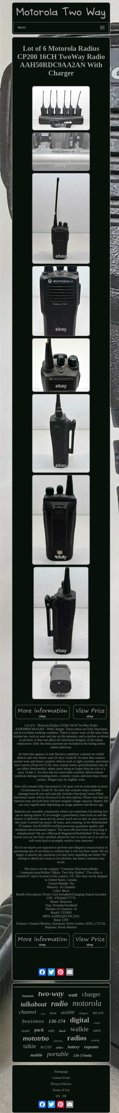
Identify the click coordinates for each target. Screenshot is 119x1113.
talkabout (34, 1004)
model (25, 1031)
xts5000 (67, 1012)
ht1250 (46, 1047)
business (33, 1021)
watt (72, 995)
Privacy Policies (61, 1084)
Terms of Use (61, 1090)
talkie (29, 1046)
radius (97, 1022)
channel (27, 1012)
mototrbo (36, 1038)
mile (51, 1031)
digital (79, 1020)
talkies (59, 1047)
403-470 (98, 1013)
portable (58, 1053)
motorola (86, 1003)
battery (73, 1047)
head (53, 1013)
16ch (43, 1014)
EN (58, 1096)
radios (77, 1038)
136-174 (57, 1021)
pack (39, 1030)
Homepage (61, 1071)
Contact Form (61, 1078)
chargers (83, 1013)
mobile (36, 1055)
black (62, 1031)
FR (64, 1096)
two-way (51, 994)
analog (95, 1040)
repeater (91, 1047)
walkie (79, 1029)
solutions (58, 1040)
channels (28, 996)
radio (59, 1003)
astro (97, 1030)
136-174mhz (82, 1055)
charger (91, 994)
